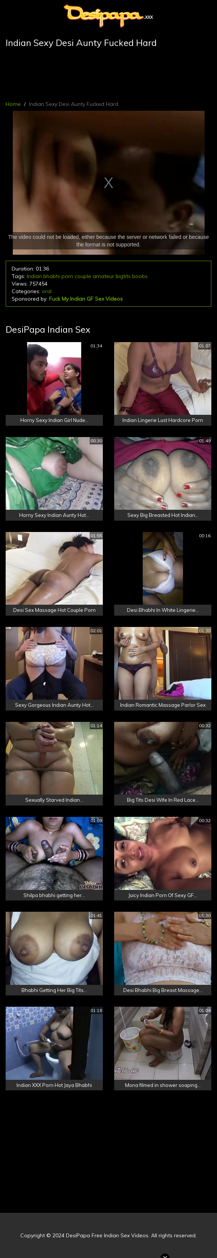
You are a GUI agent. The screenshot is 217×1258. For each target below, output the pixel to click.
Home (13, 104)
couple (83, 276)
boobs (140, 276)
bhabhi (51, 276)
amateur (103, 276)
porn (67, 276)
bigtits (123, 276)
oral (47, 291)
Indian (34, 276)
